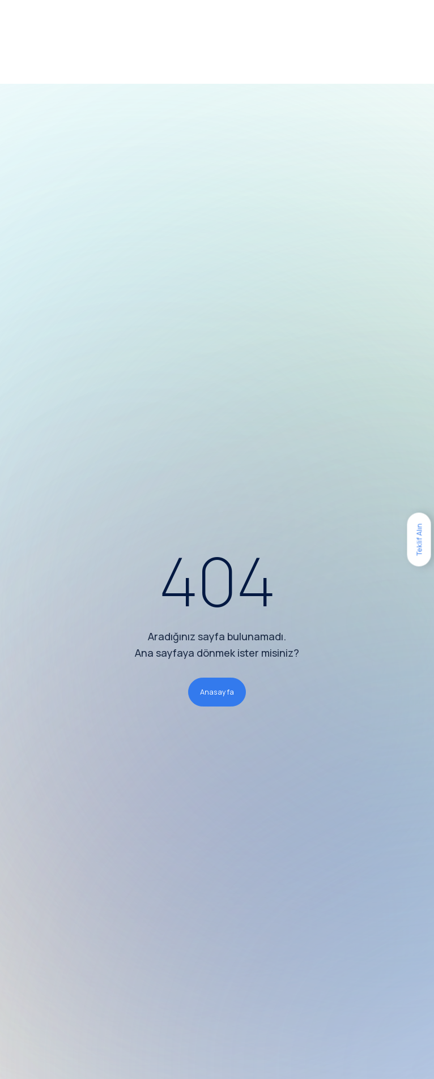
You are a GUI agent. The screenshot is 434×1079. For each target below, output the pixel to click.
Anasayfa (217, 692)
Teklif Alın (419, 540)
